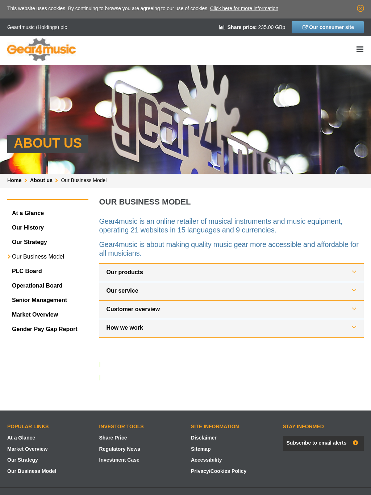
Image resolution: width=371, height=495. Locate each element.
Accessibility (206, 460)
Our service (122, 291)
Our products (125, 272)
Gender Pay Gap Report (45, 329)
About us (41, 180)
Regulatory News (120, 449)
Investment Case (119, 460)
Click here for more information (244, 8)
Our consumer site (331, 27)
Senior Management (39, 300)
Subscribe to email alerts (317, 443)
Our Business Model (38, 256)
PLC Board (27, 271)
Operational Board (37, 285)
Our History (28, 227)
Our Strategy (29, 242)
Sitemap (200, 449)
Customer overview (133, 309)
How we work (125, 328)
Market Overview (35, 315)
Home (14, 180)
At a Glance (28, 213)
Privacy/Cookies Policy (218, 471)
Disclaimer (204, 438)
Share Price (113, 438)
